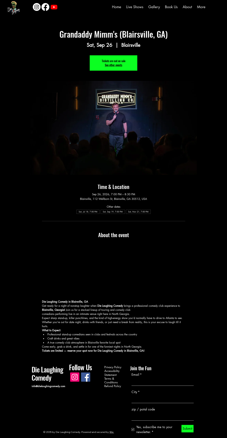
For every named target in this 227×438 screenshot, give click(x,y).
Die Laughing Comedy (47, 373)
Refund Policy (112, 386)
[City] (162, 399)
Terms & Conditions (111, 380)
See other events (113, 65)
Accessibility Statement (111, 373)
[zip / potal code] (162, 416)
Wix (111, 432)
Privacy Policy (112, 367)
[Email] (162, 382)
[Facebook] (103, 6)
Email (137, 374)
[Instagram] (94, 6)
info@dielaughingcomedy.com (48, 386)
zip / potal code (143, 409)
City (136, 392)
